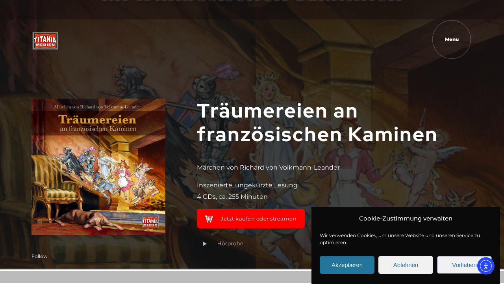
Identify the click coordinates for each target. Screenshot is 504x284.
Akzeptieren (347, 265)
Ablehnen (405, 265)
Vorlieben (464, 265)
